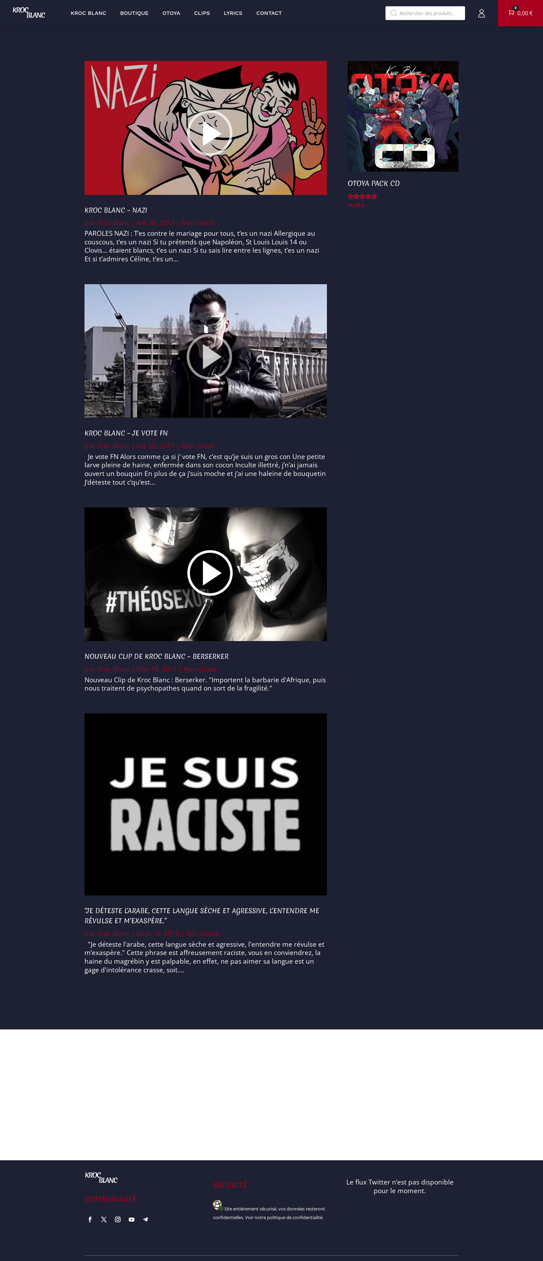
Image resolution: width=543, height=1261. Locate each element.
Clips (202, 13)
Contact (269, 13)
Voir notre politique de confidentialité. (284, 1217)
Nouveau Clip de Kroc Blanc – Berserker (156, 656)
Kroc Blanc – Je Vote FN (126, 433)
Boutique (134, 13)
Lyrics (233, 13)
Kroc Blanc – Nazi (115, 210)
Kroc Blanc (88, 13)
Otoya (171, 13)
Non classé (198, 222)
